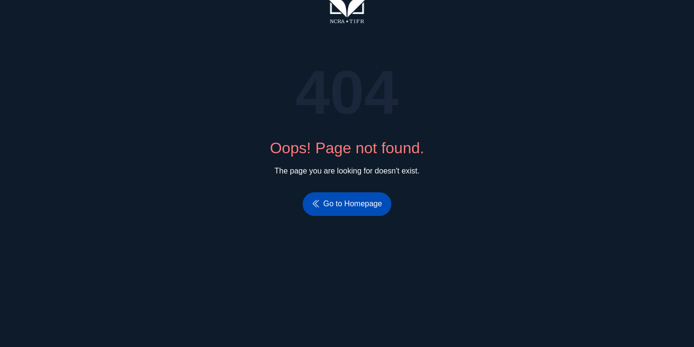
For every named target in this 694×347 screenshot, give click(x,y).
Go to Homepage (347, 203)
